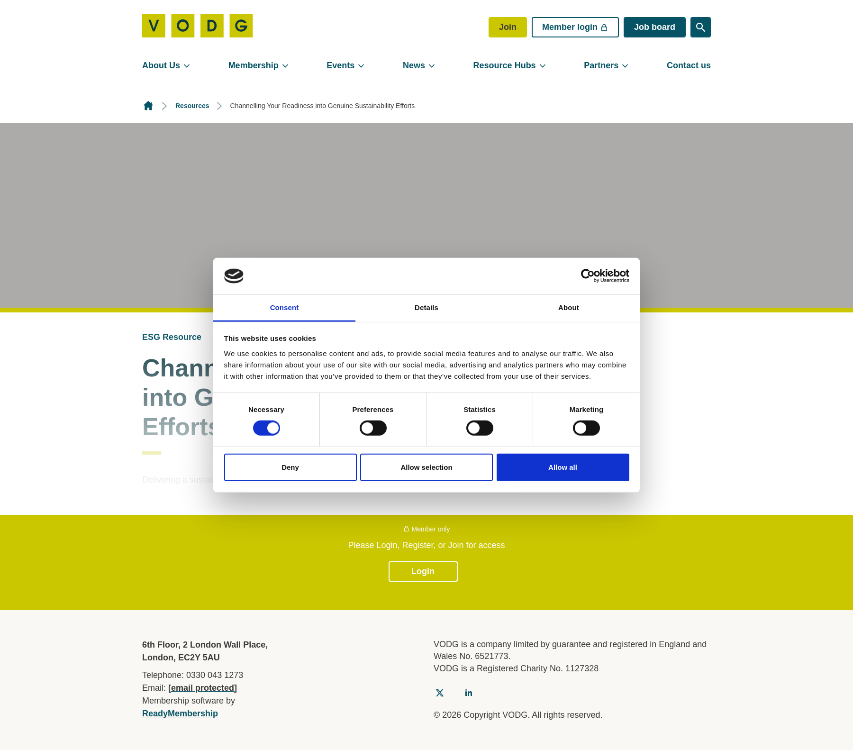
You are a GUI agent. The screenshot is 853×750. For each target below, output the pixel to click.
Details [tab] (426, 307)
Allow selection (426, 467)
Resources (192, 106)
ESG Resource (171, 337)
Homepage (148, 106)
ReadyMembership (180, 713)
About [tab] (568, 307)
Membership (253, 65)
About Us (161, 65)
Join (508, 27)
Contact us (689, 65)
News (414, 65)
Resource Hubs (504, 65)
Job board (654, 27)
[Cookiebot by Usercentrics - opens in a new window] (587, 276)
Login (423, 571)
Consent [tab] (284, 307)
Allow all (562, 467)
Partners (601, 65)
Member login (575, 27)
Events (340, 65)
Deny (290, 467)
